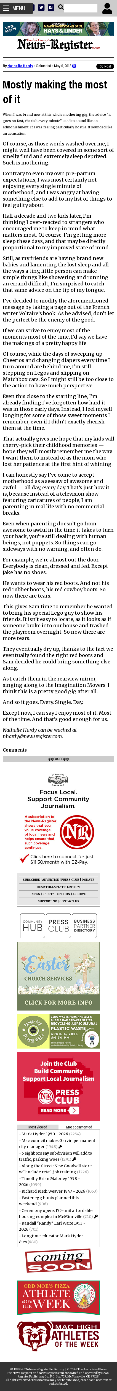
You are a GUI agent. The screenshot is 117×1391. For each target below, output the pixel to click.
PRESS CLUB (70, 880)
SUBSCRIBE (31, 880)
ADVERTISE (50, 880)
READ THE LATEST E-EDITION (58, 887)
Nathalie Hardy (20, 65)
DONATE (88, 880)
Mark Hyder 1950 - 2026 (45, 1133)
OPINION (63, 894)
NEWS (35, 894)
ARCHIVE (79, 894)
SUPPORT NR (47, 901)
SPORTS (48, 894)
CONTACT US (69, 901)
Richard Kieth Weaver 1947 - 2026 (53, 1191)
